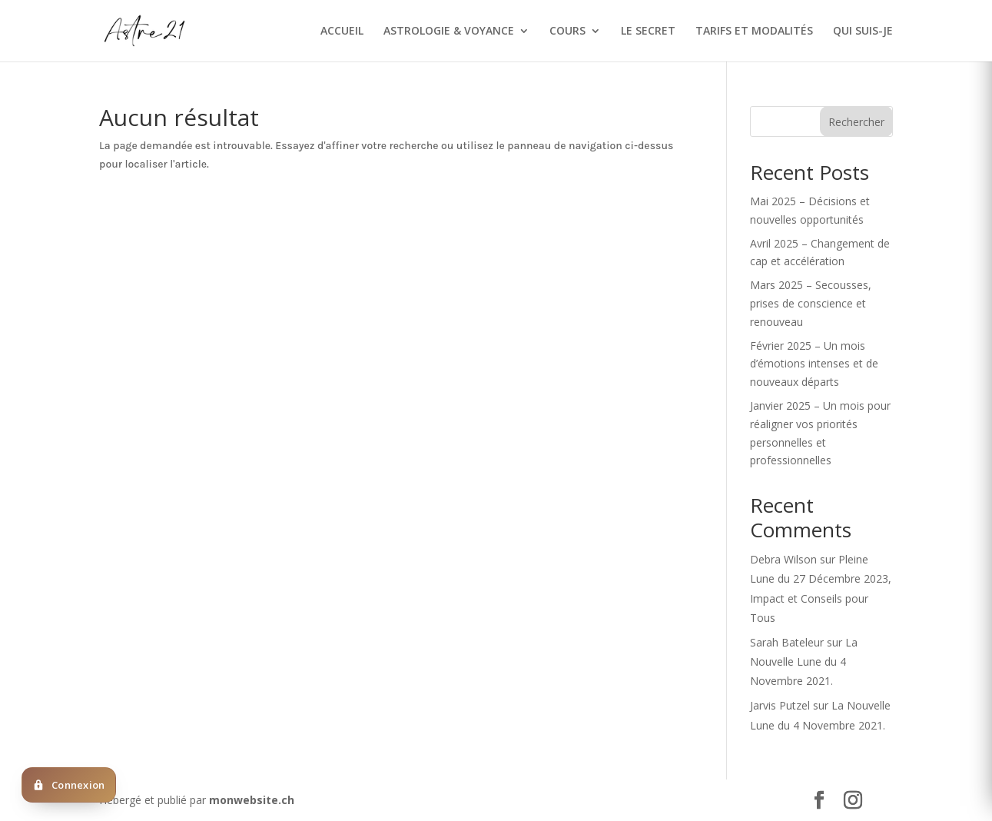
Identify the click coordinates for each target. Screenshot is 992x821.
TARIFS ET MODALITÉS (754, 31)
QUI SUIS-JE (863, 31)
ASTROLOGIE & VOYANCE (448, 31)
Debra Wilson (783, 559)
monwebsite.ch (251, 800)
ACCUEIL (341, 31)
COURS (567, 31)
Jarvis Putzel (780, 705)
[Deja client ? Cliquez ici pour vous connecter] (69, 785)
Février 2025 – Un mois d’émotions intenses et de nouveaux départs (814, 364)
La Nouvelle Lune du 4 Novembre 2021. (804, 661)
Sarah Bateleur (787, 642)
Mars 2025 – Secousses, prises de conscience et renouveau (810, 303)
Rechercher (856, 122)
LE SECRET (648, 31)
